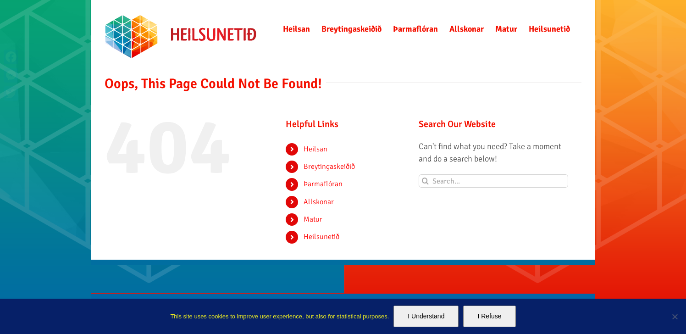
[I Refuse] (674, 316)
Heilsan (315, 149)
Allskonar (319, 201)
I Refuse (489, 316)
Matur (313, 219)
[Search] (425, 181)
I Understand (426, 316)
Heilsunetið (321, 236)
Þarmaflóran (323, 184)
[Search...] (494, 181)
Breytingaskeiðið (329, 166)
